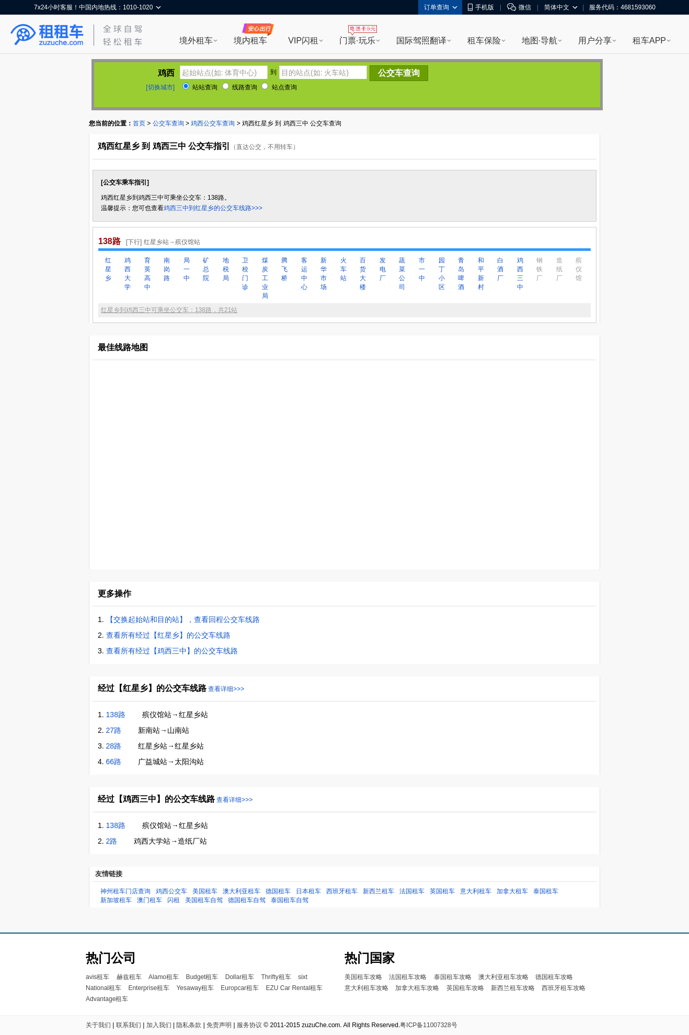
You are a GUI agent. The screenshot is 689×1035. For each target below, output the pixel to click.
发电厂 (383, 269)
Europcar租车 (240, 988)
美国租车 (204, 891)
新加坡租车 (116, 900)
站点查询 (278, 87)
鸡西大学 (127, 274)
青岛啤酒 (461, 274)
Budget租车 (202, 977)
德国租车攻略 (554, 977)
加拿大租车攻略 (417, 988)
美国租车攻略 (363, 977)
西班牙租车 (342, 891)
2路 (112, 841)
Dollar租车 (239, 977)
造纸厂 (559, 269)
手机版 (481, 7)
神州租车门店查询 (125, 891)
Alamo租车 (163, 977)
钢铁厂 (539, 269)
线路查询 (239, 87)
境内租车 (250, 40)
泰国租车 (545, 891)
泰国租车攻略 (453, 977)
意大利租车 (475, 891)
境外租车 (196, 40)
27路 (114, 730)
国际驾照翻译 (421, 40)
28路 (114, 746)
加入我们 (158, 1025)
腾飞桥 (284, 269)
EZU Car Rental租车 (294, 988)
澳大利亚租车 (241, 891)
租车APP (649, 40)
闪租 (173, 900)
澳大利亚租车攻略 (503, 977)
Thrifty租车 (276, 977)
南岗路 (167, 269)
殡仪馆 (579, 269)
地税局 (226, 269)
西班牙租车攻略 (563, 988)
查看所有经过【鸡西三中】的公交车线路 (172, 651)
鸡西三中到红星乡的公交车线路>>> (213, 208)
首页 (139, 123)
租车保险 (484, 40)
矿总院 (206, 269)
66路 (114, 761)
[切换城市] (160, 87)
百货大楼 (363, 274)
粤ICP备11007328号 (428, 1025)
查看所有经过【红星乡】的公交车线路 (168, 635)
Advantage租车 (107, 999)
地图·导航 (539, 40)
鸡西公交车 (171, 891)
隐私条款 (188, 1025)
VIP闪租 (303, 40)
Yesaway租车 (195, 988)
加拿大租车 (512, 891)
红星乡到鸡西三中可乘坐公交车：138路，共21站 (169, 310)
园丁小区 (442, 274)
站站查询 (199, 87)
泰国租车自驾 (289, 900)
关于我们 (98, 1025)
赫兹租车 (129, 977)
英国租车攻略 (465, 988)
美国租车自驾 (204, 900)
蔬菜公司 (402, 274)
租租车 (47, 35)
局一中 (186, 269)
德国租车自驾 (247, 900)
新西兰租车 (378, 891)
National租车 (103, 988)
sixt (302, 977)
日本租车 (308, 891)
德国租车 (278, 891)
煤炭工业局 (265, 278)
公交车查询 (168, 123)
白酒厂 (500, 269)
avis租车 (97, 977)
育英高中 (147, 274)
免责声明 (219, 1025)
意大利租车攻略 (366, 988)
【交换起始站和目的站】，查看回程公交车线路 (183, 619)
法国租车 (411, 891)
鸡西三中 (520, 274)
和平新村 (481, 274)
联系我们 (128, 1025)
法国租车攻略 (408, 977)
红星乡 (108, 269)
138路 (115, 714)
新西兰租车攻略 (513, 988)
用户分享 (595, 40)
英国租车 (442, 891)
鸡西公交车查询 (213, 123)
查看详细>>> (226, 689)
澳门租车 (149, 900)
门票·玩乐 (357, 40)
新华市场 (323, 274)
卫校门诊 (245, 274)
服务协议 (249, 1025)
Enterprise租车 (148, 988)
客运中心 (304, 274)
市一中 (422, 269)
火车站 (343, 269)
